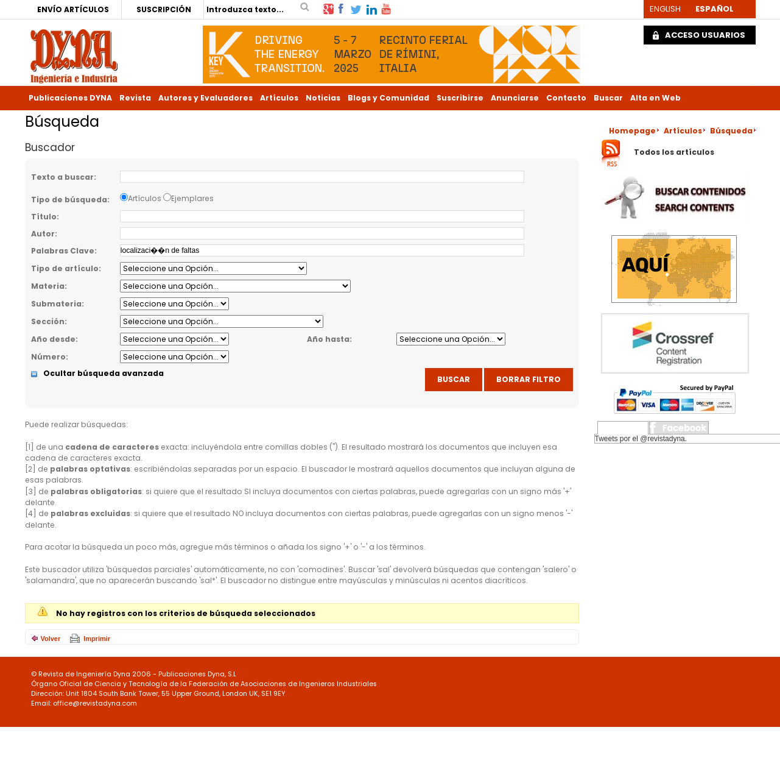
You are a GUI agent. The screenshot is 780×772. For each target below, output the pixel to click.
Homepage (632, 131)
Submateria (56, 304)
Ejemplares (192, 198)
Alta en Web (655, 98)
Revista (135, 98)
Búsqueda (731, 131)
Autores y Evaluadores (205, 98)
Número (48, 357)
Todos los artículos (674, 152)
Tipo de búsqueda (69, 199)
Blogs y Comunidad (388, 98)
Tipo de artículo (65, 268)
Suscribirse (460, 98)
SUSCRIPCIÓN (163, 9)
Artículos (279, 98)
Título (44, 216)
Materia (48, 286)
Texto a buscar (62, 177)
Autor (43, 233)
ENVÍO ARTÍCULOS (73, 9)
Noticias (323, 98)
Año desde (53, 339)
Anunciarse (515, 98)
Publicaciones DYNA (70, 98)
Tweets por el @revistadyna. (641, 438)
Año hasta (328, 339)
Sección (48, 321)
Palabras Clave (62, 251)
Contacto (566, 98)
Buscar (608, 98)
